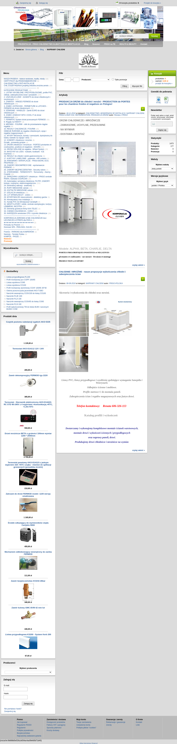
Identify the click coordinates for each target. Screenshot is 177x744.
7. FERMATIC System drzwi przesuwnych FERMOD (25, 120)
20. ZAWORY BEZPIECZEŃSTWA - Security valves (24, 170)
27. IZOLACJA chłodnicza (14, 193)
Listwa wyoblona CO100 (16, 285)
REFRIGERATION (82, 115)
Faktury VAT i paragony (56, 725)
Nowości (7, 239)
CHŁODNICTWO (93, 113)
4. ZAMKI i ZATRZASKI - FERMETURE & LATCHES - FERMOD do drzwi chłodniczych (25, 107)
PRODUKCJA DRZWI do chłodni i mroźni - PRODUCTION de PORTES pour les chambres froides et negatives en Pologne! (94, 102)
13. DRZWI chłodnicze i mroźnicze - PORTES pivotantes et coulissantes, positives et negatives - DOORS (27, 146)
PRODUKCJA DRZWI (100, 115)
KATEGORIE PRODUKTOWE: (16, 90)
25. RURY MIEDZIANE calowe (16, 188)
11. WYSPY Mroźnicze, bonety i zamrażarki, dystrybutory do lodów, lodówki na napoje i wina (28, 137)
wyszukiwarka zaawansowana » (125, 40)
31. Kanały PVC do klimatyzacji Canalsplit (20, 202)
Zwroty (109, 725)
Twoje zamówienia (83, 722)
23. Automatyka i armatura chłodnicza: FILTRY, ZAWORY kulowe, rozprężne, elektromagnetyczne (27, 182)
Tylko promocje (121, 80)
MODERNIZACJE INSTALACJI (112, 113)
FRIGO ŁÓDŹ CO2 (66, 115)
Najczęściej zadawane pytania (29, 736)
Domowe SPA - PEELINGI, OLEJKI (18, 227)
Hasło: (6, 693)
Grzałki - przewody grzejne (14, 142)
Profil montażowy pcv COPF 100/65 (20, 280)
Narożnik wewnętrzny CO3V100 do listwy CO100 (26, 293)
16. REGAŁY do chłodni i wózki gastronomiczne (23, 156)
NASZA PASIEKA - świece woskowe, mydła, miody (24, 79)
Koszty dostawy (53, 730)
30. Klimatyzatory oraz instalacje (17, 200)
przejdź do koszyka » (163, 83)
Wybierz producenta (28, 668)
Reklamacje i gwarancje (115, 722)
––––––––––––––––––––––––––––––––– (20, 216)
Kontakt (139, 722)
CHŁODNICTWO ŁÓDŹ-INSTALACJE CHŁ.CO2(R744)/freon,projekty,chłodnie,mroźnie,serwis (26, 84)
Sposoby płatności (54, 728)
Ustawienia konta (83, 725)
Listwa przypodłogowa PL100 (18, 277)
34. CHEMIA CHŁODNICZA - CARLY (19, 211)
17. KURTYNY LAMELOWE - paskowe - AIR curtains (25, 158)
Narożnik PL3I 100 (13, 304)
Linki (138, 725)
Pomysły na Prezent (12, 225)
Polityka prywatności (25, 730)
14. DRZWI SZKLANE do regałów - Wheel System (24, 149)
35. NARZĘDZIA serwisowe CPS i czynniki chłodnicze (25, 213)
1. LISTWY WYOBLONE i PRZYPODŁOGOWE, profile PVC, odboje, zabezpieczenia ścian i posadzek (28, 93)
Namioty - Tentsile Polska (14, 234)
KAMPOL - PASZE (11, 236)
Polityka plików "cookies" (86, 728)
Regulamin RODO (24, 725)
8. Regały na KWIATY (12, 122)
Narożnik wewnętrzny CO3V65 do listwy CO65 (25, 301)
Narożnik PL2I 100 (13, 299)
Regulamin (21, 728)
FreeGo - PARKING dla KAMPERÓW (19, 232)
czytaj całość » (138, 265)
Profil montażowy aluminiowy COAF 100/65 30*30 (26, 288)
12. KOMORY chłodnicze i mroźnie (18, 140)
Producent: (86, 80)
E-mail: (7, 685)
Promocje (8, 241)
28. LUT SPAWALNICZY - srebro (17, 195)
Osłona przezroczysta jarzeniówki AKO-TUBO (24, 291)
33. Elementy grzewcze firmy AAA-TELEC (21, 209)
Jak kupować (22, 722)
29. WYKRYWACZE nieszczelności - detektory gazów (25, 197)
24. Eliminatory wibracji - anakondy (18, 185)
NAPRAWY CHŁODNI (135, 113)
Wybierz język (162, 181)
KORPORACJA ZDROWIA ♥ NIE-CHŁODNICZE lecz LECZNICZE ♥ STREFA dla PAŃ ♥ (25, 219)
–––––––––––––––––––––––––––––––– (20, 88)
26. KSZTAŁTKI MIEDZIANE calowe (18, 190)
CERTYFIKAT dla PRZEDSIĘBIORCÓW (20, 81)
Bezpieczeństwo (23, 733)
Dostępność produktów (56, 722)
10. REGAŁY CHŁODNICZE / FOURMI (19, 129)
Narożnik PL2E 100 (14, 296)
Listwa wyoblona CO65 (15, 282)
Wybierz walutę (162, 165)
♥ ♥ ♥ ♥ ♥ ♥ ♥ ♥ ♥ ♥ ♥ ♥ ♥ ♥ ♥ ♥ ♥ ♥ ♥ (18, 223)
